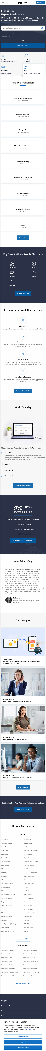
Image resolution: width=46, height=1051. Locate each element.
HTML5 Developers (6, 880)
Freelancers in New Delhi (30, 968)
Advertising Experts (6, 843)
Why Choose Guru (23, 293)
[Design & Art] (23, 129)
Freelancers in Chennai (29, 954)
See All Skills (23, 238)
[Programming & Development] (23, 97)
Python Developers (6, 905)
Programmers (5, 902)
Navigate (4, 1001)
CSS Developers (5, 861)
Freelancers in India (6, 961)
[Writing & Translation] (23, 113)
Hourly (5, 465)
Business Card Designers (30, 850)
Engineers (4, 872)
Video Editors (27, 924)
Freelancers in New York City (31, 972)
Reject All (23, 1042)
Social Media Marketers (30, 913)
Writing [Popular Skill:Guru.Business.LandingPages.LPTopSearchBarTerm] (20, 33)
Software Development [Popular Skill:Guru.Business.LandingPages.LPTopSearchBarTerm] (30, 33)
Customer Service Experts (31, 861)
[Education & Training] (23, 208)
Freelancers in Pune (28, 976)
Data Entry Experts (29, 865)
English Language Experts (31, 872)
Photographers (28, 894)
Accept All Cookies (23, 1047)
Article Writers (5, 847)
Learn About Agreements (23, 485)
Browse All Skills (23, 939)
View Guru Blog (23, 787)
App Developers (28, 843)
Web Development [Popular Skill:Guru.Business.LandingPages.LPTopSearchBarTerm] (12, 33)
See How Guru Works (23, 391)
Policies (4, 1016)
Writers (26, 931)
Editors (3, 869)
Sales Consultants (29, 909)
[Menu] (2, 3)
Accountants (27, 839)
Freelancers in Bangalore (30, 950)
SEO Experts (4, 913)
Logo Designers (5, 887)
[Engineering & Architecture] (23, 176)
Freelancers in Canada (7, 954)
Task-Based (7, 470)
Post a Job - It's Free (23, 45)
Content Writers (5, 858)
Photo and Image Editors (8, 894)
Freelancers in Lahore (29, 957)
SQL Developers (28, 916)
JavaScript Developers (7, 883)
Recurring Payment (9, 476)
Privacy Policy (27, 1029)
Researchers (4, 909)
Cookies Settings (23, 1036)
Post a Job (40, 3)
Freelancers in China (6, 957)
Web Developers (28, 927)
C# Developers (28, 854)
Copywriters (27, 858)
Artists (25, 847)
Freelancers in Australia (7, 950)
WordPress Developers (7, 931)
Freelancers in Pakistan (7, 965)
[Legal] (23, 224)
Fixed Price (6, 453)
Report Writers (28, 905)
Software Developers (6, 916)
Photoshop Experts (6, 898)
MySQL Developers (29, 891)
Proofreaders (27, 902)
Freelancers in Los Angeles (30, 961)
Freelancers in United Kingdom (9, 972)
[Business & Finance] (23, 192)
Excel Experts (4, 876)
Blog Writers (4, 850)
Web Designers (5, 927)
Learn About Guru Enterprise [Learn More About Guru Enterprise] (23, 540)
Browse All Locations (23, 983)
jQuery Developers (29, 883)
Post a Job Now (23, 809)
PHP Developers (28, 898)
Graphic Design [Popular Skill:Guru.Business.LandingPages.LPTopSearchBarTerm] (6, 36)
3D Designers (4, 839)
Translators (27, 920)
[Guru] (23, 2)
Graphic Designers (29, 876)
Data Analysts (5, 865)
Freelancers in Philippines (8, 968)
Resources (4, 1011)
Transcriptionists (5, 920)
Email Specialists (28, 869)
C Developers (4, 854)
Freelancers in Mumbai (29, 965)
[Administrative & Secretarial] (23, 145)
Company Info (6, 1006)
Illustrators (27, 880)
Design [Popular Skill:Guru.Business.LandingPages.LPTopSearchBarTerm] (3, 33)
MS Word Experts (6, 891)
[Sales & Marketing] (23, 160)
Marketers (26, 887)
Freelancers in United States (8, 976)
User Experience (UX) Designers (9, 924)
